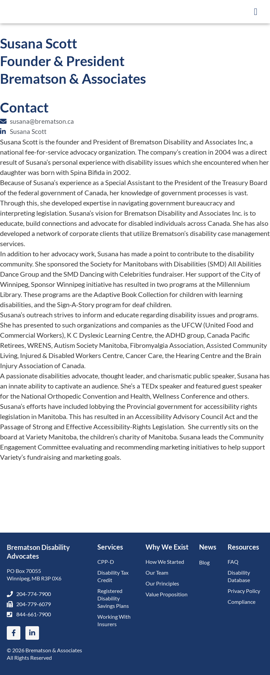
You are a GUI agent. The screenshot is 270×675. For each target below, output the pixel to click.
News (207, 547)
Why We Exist (167, 547)
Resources (243, 547)
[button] (256, 12)
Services (110, 547)
